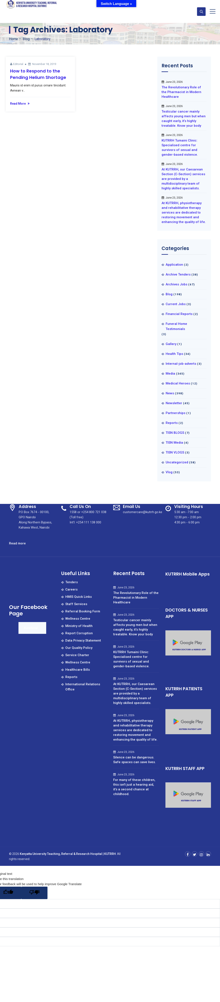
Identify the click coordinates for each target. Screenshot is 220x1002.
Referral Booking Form (82, 611)
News (170, 393)
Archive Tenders (178, 274)
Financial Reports (179, 314)
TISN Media (174, 442)
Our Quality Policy (78, 648)
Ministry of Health (79, 626)
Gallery (171, 344)
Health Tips (174, 354)
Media (170, 373)
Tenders (71, 582)
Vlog (169, 472)
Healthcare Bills (77, 670)
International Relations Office (82, 686)
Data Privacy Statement (83, 640)
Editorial (18, 64)
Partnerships (175, 413)
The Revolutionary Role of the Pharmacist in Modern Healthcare (181, 92)
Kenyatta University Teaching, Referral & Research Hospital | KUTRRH (68, 854)
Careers (71, 589)
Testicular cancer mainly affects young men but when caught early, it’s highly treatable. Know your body (184, 119)
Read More (18, 103)
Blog (169, 294)
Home (13, 39)
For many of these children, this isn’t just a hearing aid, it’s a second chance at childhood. (134, 787)
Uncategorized (177, 462)
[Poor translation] (34, 893)
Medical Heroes (178, 383)
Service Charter (77, 655)
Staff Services (76, 604)
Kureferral (31, 628)
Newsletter (174, 403)
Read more (17, 543)
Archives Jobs (176, 284)
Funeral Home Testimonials (176, 326)
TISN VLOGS (175, 452)
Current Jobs (176, 304)
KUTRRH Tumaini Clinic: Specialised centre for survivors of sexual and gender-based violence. (180, 148)
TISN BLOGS (175, 433)
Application (174, 265)
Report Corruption (79, 633)
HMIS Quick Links (78, 597)
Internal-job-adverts (181, 364)
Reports (172, 423)
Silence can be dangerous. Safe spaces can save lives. (134, 759)
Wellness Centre (77, 619)
